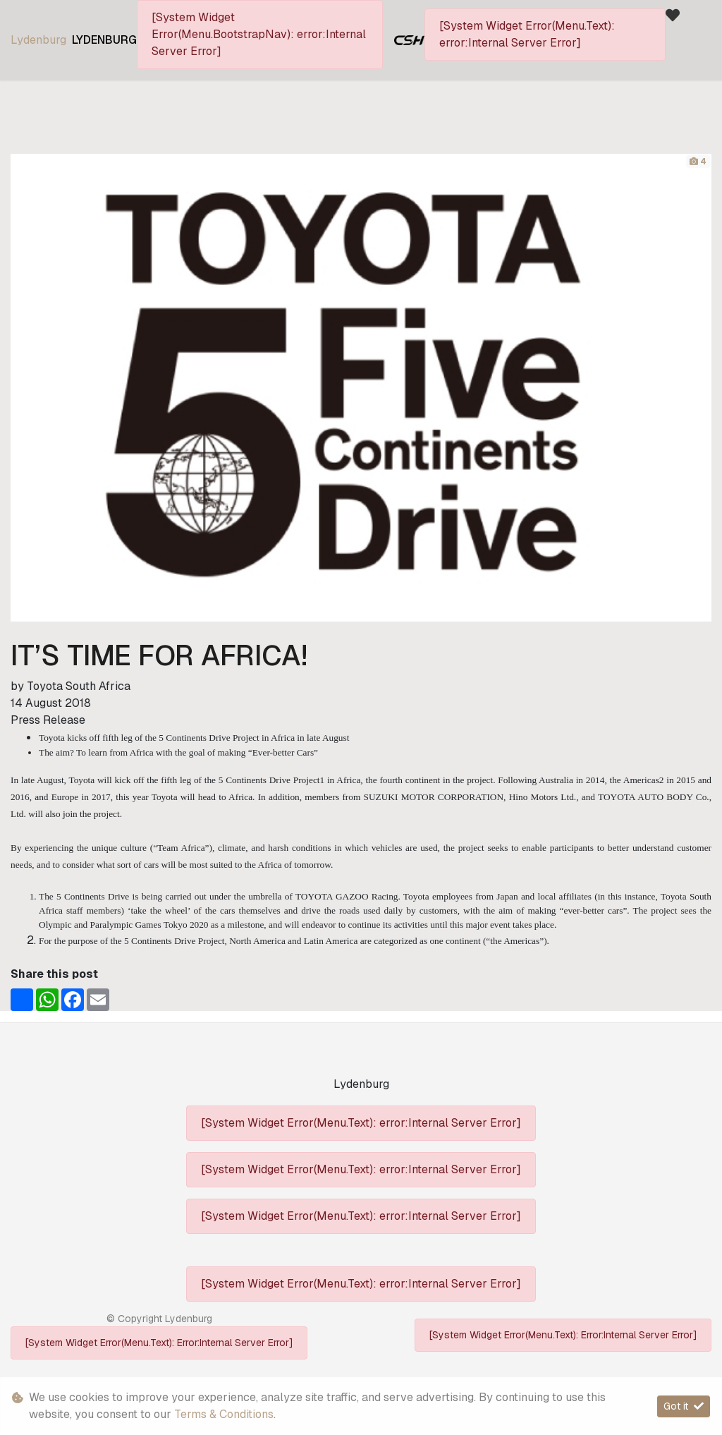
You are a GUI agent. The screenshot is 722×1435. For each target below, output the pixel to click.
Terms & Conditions (224, 1414)
